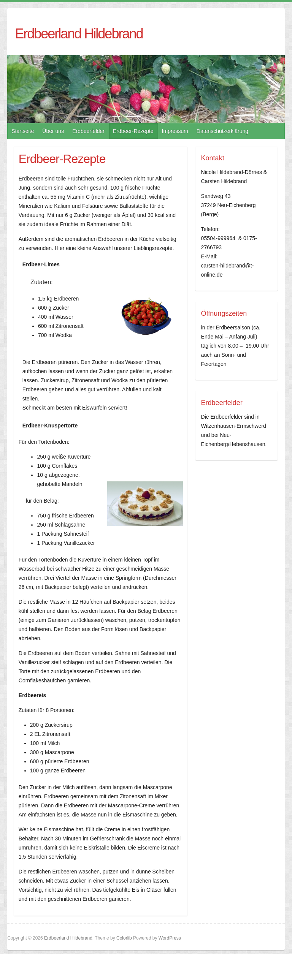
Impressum (175, 131)
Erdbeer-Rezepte (133, 131)
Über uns (53, 131)
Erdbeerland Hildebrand (79, 33)
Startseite (22, 131)
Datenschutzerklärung (222, 131)
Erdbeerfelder (88, 131)
